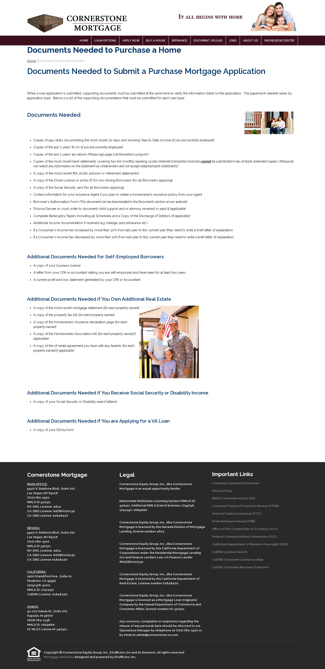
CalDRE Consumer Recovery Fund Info (240, 567)
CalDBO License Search (229, 552)
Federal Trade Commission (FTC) (236, 513)
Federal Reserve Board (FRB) (233, 521)
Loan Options (105, 40)
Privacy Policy (222, 491)
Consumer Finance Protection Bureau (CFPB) (245, 506)
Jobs (233, 40)
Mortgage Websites (59, 657)
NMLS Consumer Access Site (233, 498)
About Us (250, 40)
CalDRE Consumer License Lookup (237, 559)
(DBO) (283, 544)
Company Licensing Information (235, 483)
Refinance (179, 40)
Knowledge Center (279, 40)
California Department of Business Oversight (245, 544)
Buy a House (155, 40)
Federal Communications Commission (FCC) (244, 536)
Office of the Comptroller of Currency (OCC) (245, 529)
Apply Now (131, 40)
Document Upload (208, 40)
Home (84, 40)
